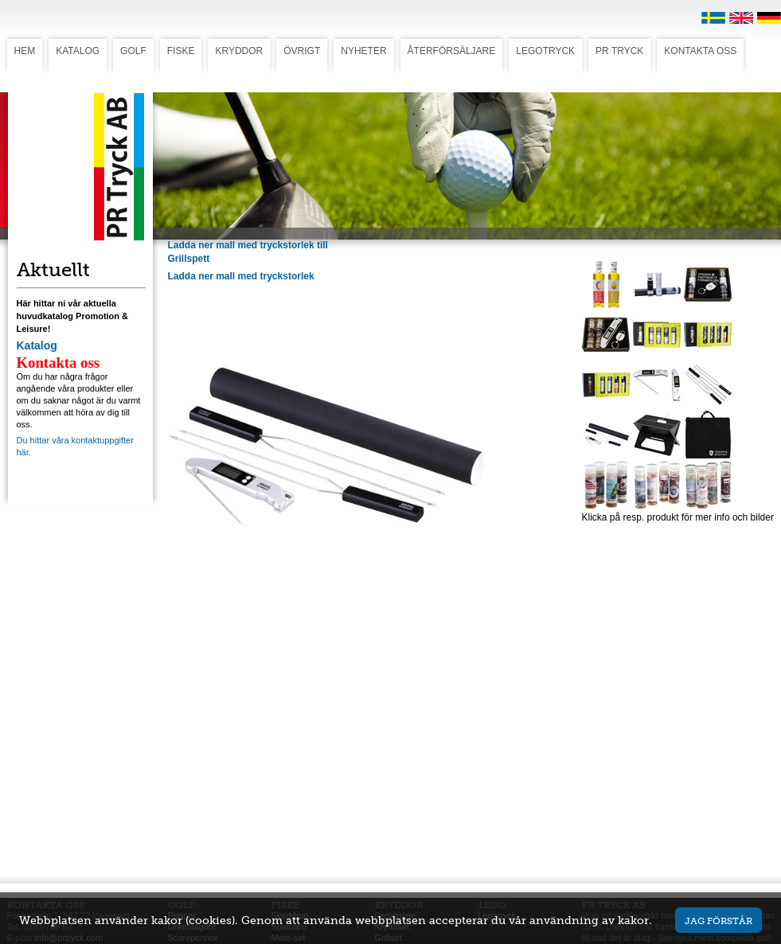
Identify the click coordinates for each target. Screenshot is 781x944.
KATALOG (78, 51)
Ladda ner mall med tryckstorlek (241, 276)
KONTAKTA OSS (700, 51)
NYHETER (363, 51)
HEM (25, 51)
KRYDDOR (239, 51)
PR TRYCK (619, 51)
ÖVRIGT (301, 51)
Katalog (37, 345)
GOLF (133, 51)
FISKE (181, 51)
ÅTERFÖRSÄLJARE (452, 51)
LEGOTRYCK (545, 51)
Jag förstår (718, 920)
